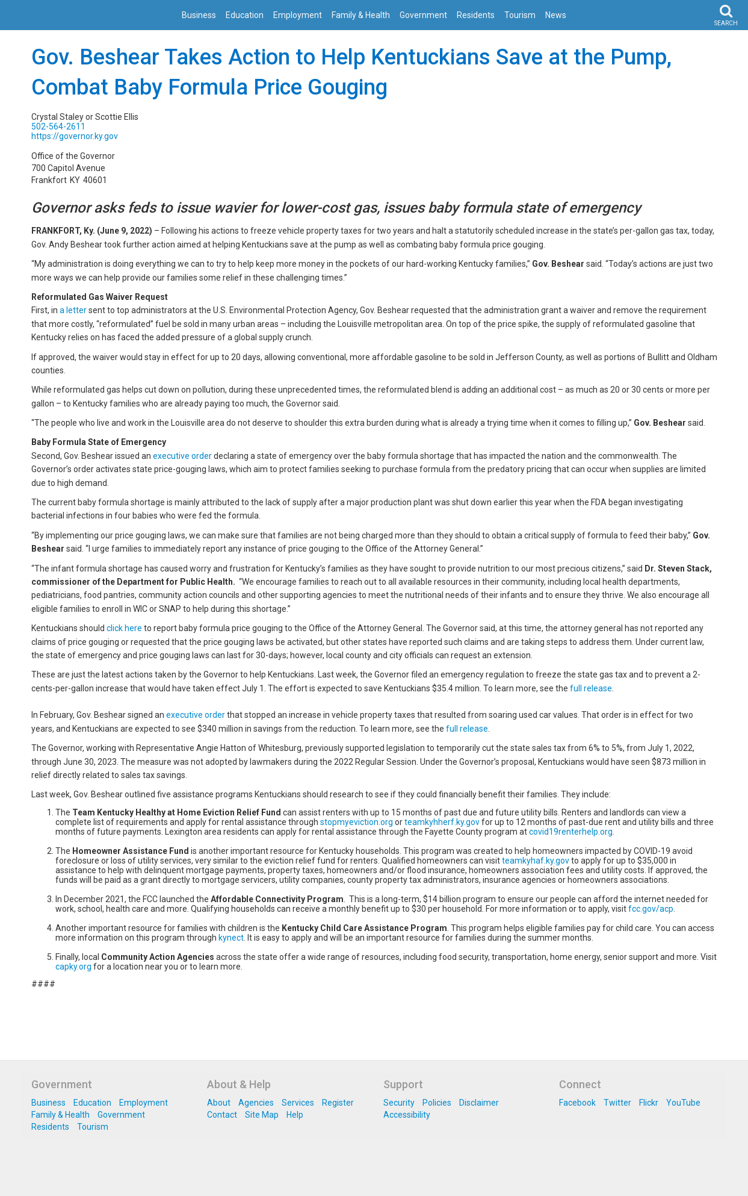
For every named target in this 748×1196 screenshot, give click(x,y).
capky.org (73, 966)
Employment (297, 15)
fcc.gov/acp (650, 909)
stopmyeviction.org (356, 822)
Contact (222, 1115)
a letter (73, 310)
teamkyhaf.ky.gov (535, 860)
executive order (182, 456)
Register (338, 1102)
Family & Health (361, 15)
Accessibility (406, 1115)
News (555, 15)
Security (399, 1102)
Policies (436, 1102)
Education (245, 15)
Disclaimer (479, 1102)
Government (423, 15)
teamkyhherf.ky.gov (442, 822)
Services (298, 1102)
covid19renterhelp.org (571, 831)
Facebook (577, 1102)
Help (294, 1115)
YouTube (683, 1102)
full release (591, 688)
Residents (476, 15)
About (218, 1102)
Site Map (262, 1115)
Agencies (256, 1102)
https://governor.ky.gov (74, 136)
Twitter (617, 1102)
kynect (231, 937)
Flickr (648, 1102)
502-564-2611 (58, 126)
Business (199, 15)
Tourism (520, 15)
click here (124, 628)
